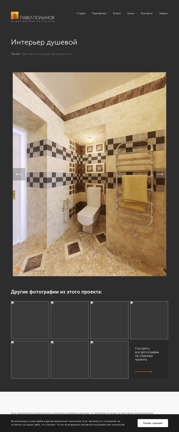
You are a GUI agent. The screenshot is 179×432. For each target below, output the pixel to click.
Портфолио (99, 13)
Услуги (117, 13)
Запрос (163, 13)
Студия (81, 13)
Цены (130, 13)
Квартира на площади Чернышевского (46, 53)
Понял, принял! (153, 423)
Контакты (146, 13)
